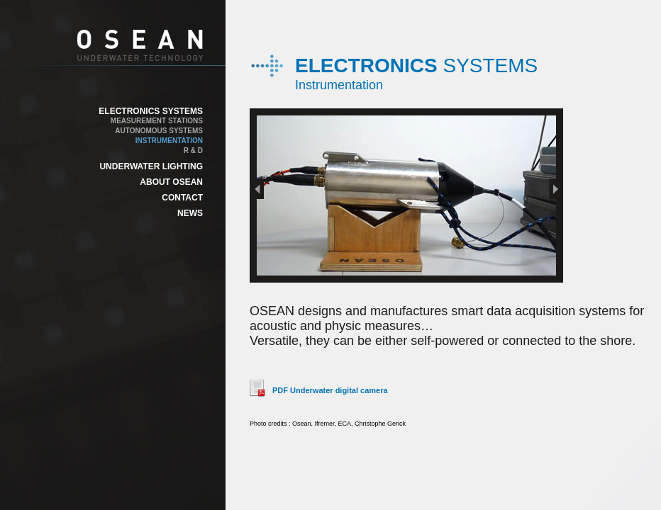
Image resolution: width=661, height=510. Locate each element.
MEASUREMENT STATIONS (157, 121)
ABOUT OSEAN (171, 182)
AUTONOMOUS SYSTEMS (159, 131)
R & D (193, 150)
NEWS (190, 213)
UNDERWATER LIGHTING (151, 166)
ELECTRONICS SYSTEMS (151, 111)
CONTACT (182, 198)
